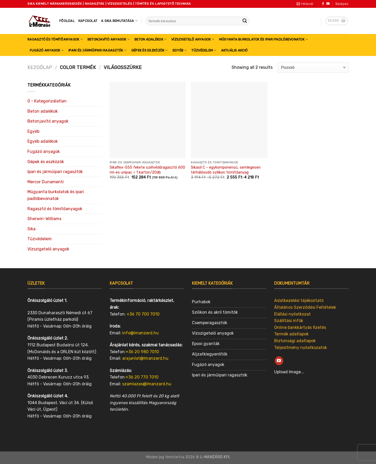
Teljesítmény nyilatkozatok (300, 347)
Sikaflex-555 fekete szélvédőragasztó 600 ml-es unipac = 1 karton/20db (147, 170)
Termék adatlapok (291, 333)
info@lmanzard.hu (140, 332)
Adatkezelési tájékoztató (299, 300)
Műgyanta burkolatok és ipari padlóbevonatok (263, 39)
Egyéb (180, 50)
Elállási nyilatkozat (292, 314)
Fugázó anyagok (47, 50)
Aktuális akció (234, 50)
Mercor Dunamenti (45, 181)
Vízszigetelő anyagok (192, 39)
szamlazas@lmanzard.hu (146, 383)
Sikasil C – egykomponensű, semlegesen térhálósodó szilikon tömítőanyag (226, 170)
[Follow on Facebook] (323, 4)
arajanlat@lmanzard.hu (145, 358)
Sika (31, 228)
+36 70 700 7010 (143, 314)
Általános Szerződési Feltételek (305, 307)
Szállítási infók (288, 320)
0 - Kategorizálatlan (47, 101)
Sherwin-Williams (44, 218)
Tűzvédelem (203, 50)
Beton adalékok (150, 39)
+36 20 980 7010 (142, 351)
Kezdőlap (39, 67)
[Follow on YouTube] (328, 4)
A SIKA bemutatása (119, 20)
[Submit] (244, 20)
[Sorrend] (313, 67)
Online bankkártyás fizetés (300, 327)
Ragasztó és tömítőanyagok (55, 39)
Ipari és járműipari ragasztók (97, 50)
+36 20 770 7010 (142, 377)
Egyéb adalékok (42, 141)
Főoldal (67, 21)
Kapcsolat (87, 21)
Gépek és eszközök (149, 50)
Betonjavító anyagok (108, 39)
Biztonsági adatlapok (295, 340)
